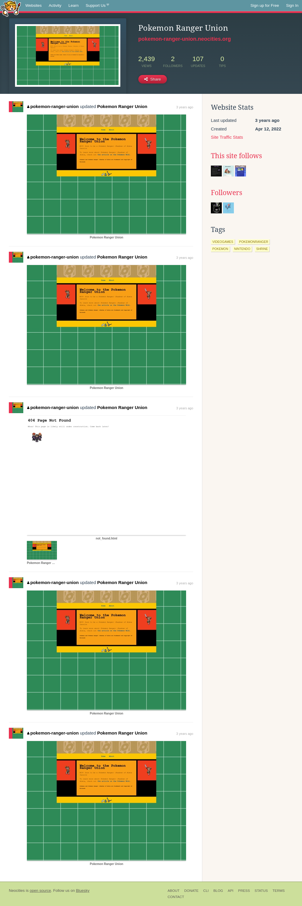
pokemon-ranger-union (53, 106)
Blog (218, 891)
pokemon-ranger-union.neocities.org (184, 39)
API (230, 891)
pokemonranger (253, 241)
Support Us (97, 5)
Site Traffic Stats (227, 137)
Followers (226, 193)
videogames (222, 241)
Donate (191, 891)
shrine (262, 249)
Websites (33, 5)
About (174, 891)
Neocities (17, 890)
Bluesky (82, 890)
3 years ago (184, 107)
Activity (55, 5)
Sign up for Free (264, 5)
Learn (73, 5)
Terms (279, 891)
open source (40, 890)
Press (244, 891)
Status (261, 891)
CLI (206, 891)
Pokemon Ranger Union (122, 106)
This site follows (236, 156)
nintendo (242, 249)
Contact (176, 897)
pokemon (220, 249)
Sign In (292, 5)
